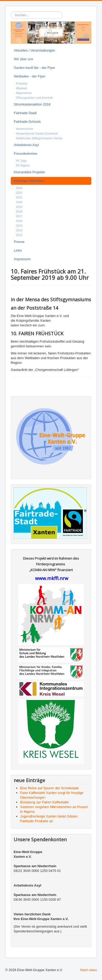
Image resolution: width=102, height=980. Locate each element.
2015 (19, 225)
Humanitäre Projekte (29, 172)
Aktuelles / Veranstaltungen (34, 50)
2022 (19, 192)
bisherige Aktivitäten (29, 181)
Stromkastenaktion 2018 (32, 104)
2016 (19, 220)
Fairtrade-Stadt (25, 113)
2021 (19, 197)
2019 (19, 206)
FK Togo (21, 160)
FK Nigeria (23, 165)
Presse (19, 242)
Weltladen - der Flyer (29, 76)
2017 (19, 216)
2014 (19, 230)
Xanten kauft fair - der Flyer (34, 68)
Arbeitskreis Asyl (26, 145)
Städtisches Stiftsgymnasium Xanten (39, 138)
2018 (19, 211)
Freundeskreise (25, 153)
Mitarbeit (21, 88)
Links (18, 250)
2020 (19, 202)
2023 (19, 188)
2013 (19, 235)
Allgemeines (24, 92)
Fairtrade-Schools (27, 122)
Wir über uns (23, 59)
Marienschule (24, 128)
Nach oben (88, 970)
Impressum (22, 259)
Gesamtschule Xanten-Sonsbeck (37, 133)
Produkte (21, 83)
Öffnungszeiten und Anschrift (34, 97)
